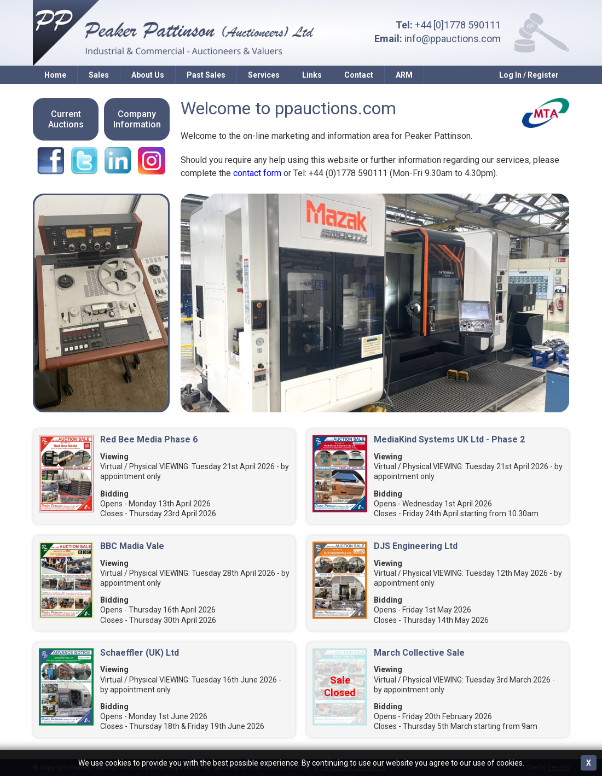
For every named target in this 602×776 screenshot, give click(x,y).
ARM (404, 75)
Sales (99, 75)
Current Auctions (66, 119)
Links (312, 75)
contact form (257, 173)
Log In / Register (529, 75)
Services (264, 75)
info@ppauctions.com (452, 38)
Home (55, 75)
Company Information (137, 119)
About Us (147, 75)
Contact (358, 75)
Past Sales (206, 75)
